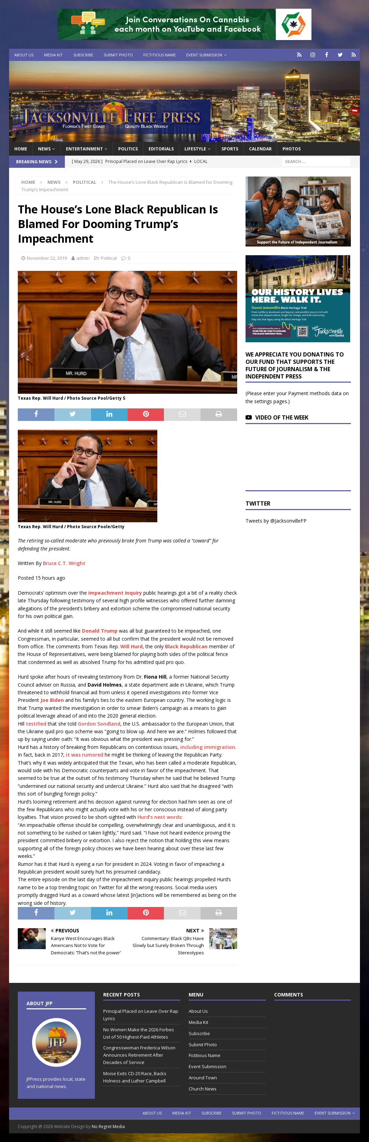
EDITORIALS (161, 149)
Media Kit (53, 54)
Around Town (203, 1077)
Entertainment (84, 149)
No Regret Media (108, 1126)
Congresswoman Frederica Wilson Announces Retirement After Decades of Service (139, 1055)
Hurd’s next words (159, 817)
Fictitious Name (159, 54)
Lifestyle (195, 149)
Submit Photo (118, 54)
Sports (229, 149)
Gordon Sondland (99, 723)
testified (36, 723)
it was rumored (84, 754)
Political (109, 258)
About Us (23, 54)
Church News (203, 1089)
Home (20, 149)
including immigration (207, 747)
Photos (292, 149)
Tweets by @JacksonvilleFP (276, 520)
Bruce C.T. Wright (64, 563)
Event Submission (204, 54)
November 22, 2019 (47, 258)
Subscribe (83, 54)
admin (83, 258)
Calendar (260, 149)
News (44, 149)
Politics (128, 149)
